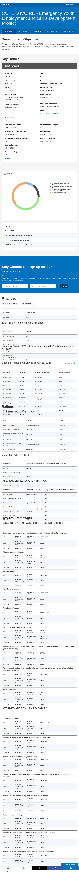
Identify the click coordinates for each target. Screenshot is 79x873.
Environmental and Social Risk (16, 131)
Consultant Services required (16, 138)
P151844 (8, 155)
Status (42, 73)
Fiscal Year (9, 117)
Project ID (8, 73)
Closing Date (45, 131)
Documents (37, 32)
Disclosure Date (46, 88)
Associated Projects (12, 152)
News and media (53, 32)
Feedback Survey (70, 865)
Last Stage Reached (47, 138)
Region (42, 110)
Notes (7, 159)
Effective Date (45, 94)
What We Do (5, 4)
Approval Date (10, 94)
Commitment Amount (13, 125)
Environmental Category (49, 125)
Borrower (44, 80)
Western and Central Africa (49, 113)
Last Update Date (11, 145)
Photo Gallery (68, 32)
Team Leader (10, 80)
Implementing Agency (48, 104)
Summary (9, 32)
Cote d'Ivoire (9, 91)
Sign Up (64, 286)
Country (8, 88)
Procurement (23, 32)
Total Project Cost (12, 104)
